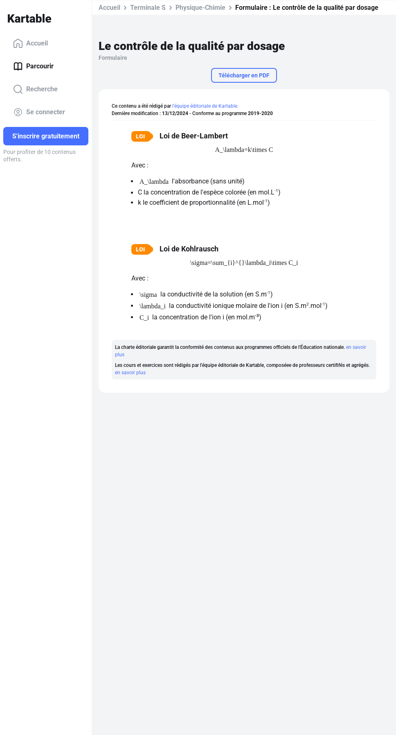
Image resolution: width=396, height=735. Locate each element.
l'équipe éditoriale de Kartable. (205, 106)
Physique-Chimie (200, 7)
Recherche (35, 89)
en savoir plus (130, 372)
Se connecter (39, 112)
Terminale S (148, 7)
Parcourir (33, 66)
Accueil (30, 43)
